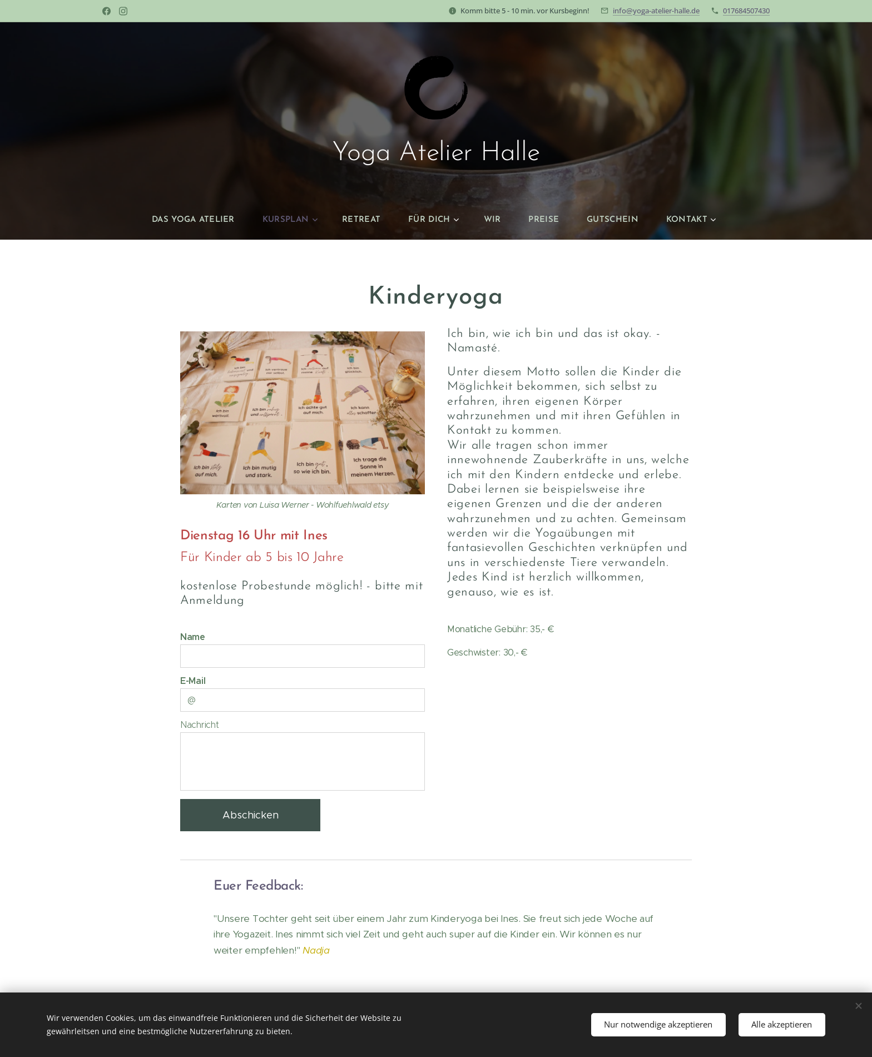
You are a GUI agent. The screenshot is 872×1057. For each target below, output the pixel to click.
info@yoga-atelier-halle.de (656, 11)
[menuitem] (204, 220)
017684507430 (746, 11)
